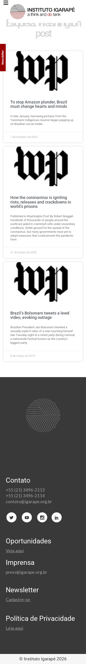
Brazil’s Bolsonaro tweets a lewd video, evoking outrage (39, 315)
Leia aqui (14, 628)
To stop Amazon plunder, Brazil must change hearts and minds (38, 104)
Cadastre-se (18, 599)
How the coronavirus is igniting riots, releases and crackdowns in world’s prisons (40, 202)
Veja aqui (15, 550)
